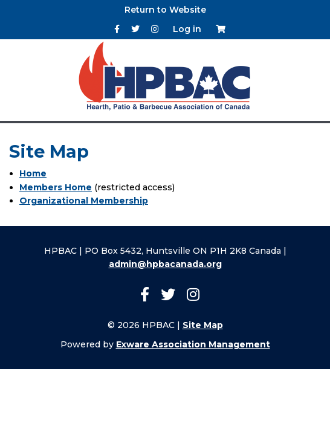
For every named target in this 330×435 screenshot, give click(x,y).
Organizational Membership (83, 200)
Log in (187, 29)
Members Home (55, 187)
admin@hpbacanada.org (165, 264)
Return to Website (165, 9)
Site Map (203, 325)
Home (33, 173)
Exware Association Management (193, 344)
